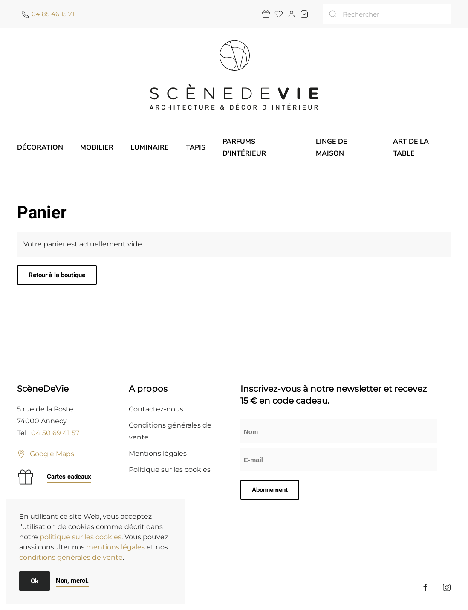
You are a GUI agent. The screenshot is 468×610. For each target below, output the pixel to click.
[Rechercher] (387, 14)
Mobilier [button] (96, 147)
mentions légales (115, 547)
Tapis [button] (195, 147)
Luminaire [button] (149, 147)
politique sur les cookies (80, 537)
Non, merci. (72, 580)
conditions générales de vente (71, 557)
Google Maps (45, 454)
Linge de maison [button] (331, 147)
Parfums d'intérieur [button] (244, 147)
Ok (34, 581)
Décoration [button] (40, 147)
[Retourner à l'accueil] (234, 75)
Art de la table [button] (411, 147)
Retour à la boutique (57, 275)
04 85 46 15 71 (53, 14)
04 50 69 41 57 (55, 433)
